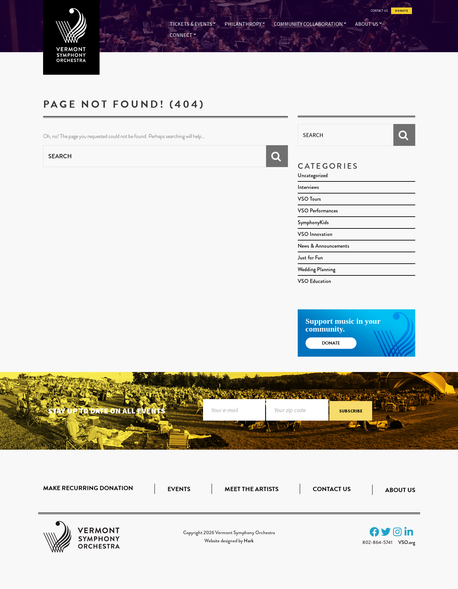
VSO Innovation (315, 234)
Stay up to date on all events (106, 411)
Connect (181, 35)
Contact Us (379, 10)
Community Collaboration (308, 24)
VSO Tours (309, 199)
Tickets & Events (191, 24)
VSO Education (314, 281)
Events (178, 489)
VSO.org (406, 542)
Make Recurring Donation (88, 488)
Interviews (308, 187)
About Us (366, 24)
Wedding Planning (316, 269)
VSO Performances (318, 210)
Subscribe (350, 411)
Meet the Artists (251, 489)
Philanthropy (243, 24)
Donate (401, 10)
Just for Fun (310, 257)
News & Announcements (323, 246)
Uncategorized (313, 175)
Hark (249, 540)
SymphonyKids (313, 222)
